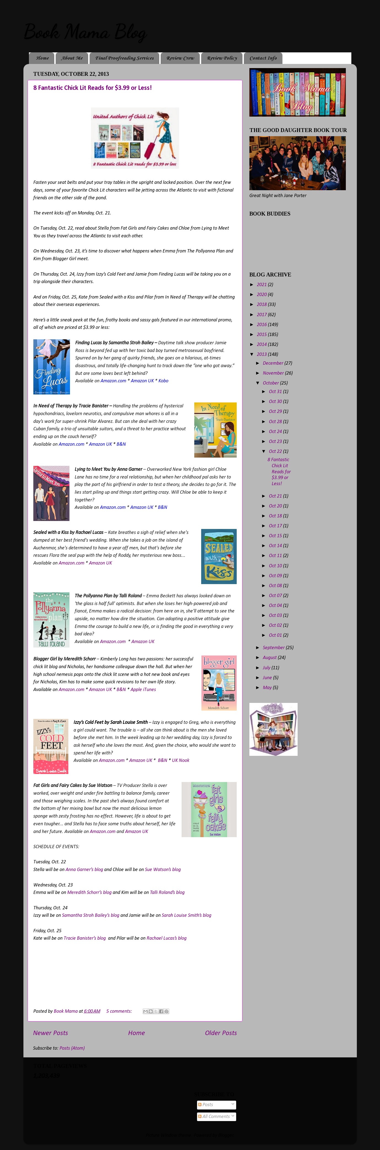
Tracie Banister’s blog (85, 938)
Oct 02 (276, 625)
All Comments (214, 1116)
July (267, 668)
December (273, 363)
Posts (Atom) (72, 1048)
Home (42, 58)
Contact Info (263, 58)
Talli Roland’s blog (167, 892)
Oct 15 (276, 536)
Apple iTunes (143, 689)
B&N (121, 689)
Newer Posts (50, 1033)
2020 (262, 294)
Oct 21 (276, 496)
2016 (262, 324)
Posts (205, 1105)
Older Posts (221, 1033)
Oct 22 (276, 451)
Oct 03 (276, 615)
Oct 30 (276, 401)
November (274, 373)
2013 (262, 354)
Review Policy (222, 58)
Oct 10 (276, 566)
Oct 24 (276, 431)
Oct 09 (276, 576)
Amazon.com (71, 563)
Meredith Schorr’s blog (89, 892)
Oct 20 (276, 506)
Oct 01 (276, 635)
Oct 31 (276, 391)
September (274, 648)
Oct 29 (276, 411)
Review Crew (180, 58)
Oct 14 (276, 546)
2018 (262, 304)
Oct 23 (276, 441)
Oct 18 (276, 516)
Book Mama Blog (84, 31)
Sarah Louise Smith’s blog (186, 915)
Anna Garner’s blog (84, 869)
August (270, 657)
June (268, 678)
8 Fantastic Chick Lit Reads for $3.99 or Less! (92, 88)
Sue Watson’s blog (163, 869)
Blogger (225, 1135)
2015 (262, 334)
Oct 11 (276, 555)
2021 (262, 285)
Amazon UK (100, 563)
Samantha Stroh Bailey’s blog (90, 915)
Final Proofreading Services (124, 58)
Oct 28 (276, 421)
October (271, 383)
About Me (71, 58)
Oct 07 (276, 595)
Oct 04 (276, 605)
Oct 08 (276, 586)
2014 (262, 344)
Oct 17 (276, 526)
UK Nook (180, 760)
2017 (262, 315)
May (268, 687)
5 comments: (119, 1011)
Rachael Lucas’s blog (167, 938)
